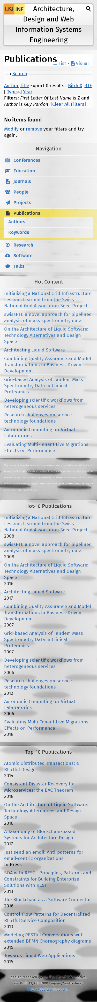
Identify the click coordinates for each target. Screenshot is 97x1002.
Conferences (26, 160)
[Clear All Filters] (68, 104)
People (20, 192)
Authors (16, 222)
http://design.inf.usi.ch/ (48, 989)
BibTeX (75, 85)
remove (34, 129)
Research (23, 245)
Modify (11, 129)
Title (24, 85)
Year (27, 92)
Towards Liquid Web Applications (39, 955)
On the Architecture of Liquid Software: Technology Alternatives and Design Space (46, 335)
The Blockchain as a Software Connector (47, 900)
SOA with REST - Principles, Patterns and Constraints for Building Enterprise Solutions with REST (47, 879)
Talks (19, 266)
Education (24, 171)
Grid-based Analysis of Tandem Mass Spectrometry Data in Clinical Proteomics (43, 385)
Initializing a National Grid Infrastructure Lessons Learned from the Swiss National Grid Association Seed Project (48, 299)
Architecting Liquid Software (34, 350)
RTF (88, 85)
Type (12, 92)
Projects (22, 203)
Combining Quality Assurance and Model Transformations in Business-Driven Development (47, 364)
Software (23, 256)
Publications (26, 213)
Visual (80, 63)
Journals (22, 181)
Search (19, 74)
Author (11, 85)
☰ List (59, 63)
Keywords (18, 232)
